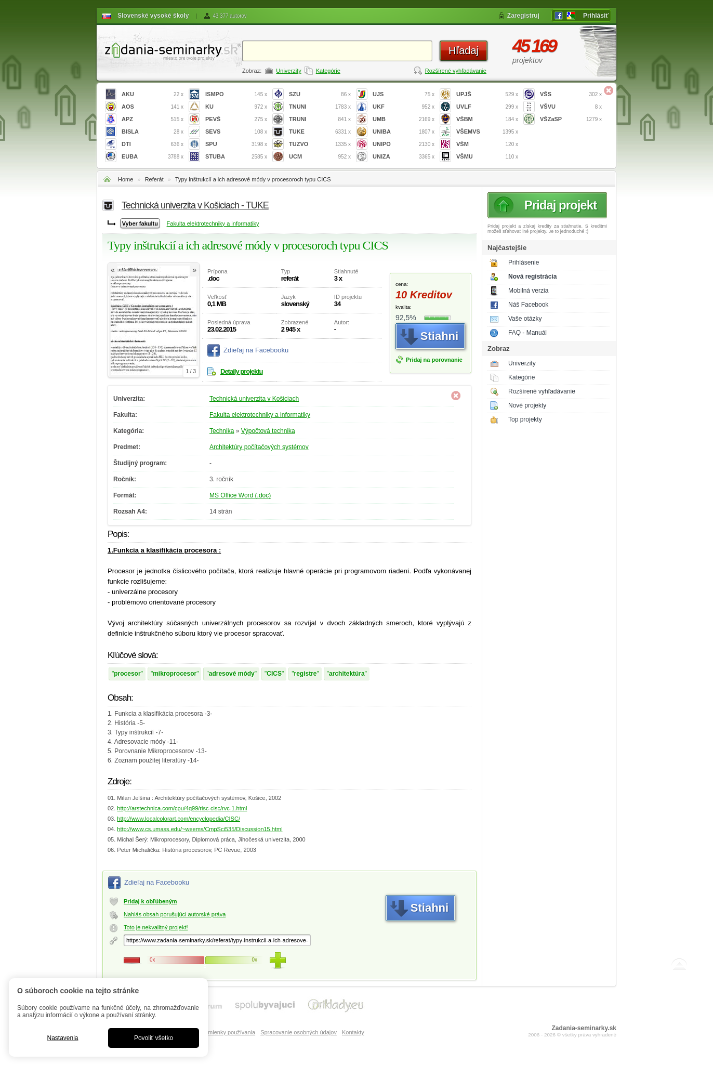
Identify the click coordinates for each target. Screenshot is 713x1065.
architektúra (347, 673)
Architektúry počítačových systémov (259, 447)
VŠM (487, 144)
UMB (403, 119)
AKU (152, 94)
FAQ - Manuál (527, 332)
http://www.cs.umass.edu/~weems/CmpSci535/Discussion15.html (199, 829)
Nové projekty (527, 405)
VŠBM (487, 119)
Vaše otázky (525, 318)
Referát (154, 179)
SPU (236, 144)
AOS (152, 107)
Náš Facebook (528, 304)
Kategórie (328, 71)
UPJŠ (487, 94)
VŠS (571, 94)
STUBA (236, 157)
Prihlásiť (596, 15)
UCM (320, 157)
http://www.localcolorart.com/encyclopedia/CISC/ (178, 819)
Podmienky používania (226, 1032)
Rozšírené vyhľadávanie (455, 71)
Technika (221, 431)
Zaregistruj (523, 15)
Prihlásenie (523, 262)
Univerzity (288, 71)
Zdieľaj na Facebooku (255, 350)
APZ (152, 119)
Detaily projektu (241, 371)
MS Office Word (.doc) (240, 495)
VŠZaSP (571, 119)
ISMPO (236, 94)
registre (305, 673)
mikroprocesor (174, 673)
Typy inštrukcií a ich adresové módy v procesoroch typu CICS (253, 179)
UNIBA (403, 132)
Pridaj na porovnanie (434, 360)
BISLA (152, 132)
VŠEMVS (487, 132)
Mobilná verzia (528, 290)
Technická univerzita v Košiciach (254, 398)
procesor (127, 673)
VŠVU (571, 107)
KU (236, 107)
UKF (403, 107)
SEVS (236, 132)
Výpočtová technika (268, 431)
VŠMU (487, 157)
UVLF (487, 107)
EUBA (152, 157)
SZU (320, 94)
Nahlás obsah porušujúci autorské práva (175, 914)
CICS (274, 673)
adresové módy (232, 673)
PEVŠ (236, 119)
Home (125, 179)
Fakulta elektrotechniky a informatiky (213, 223)
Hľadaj (463, 50)
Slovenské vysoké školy (153, 15)
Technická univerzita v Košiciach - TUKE (195, 205)
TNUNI (320, 107)
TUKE (320, 132)
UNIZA (403, 157)
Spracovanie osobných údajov (298, 1032)
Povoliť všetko (153, 1038)
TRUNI (320, 119)
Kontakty (353, 1032)
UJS (403, 94)
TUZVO (320, 144)
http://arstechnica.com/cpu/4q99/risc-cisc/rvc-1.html (182, 808)
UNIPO (403, 144)
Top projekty (525, 419)
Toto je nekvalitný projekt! (156, 927)
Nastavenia (62, 1038)
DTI (152, 144)
